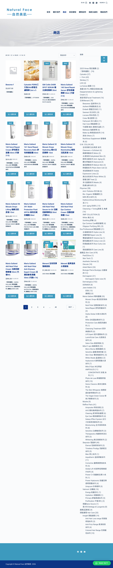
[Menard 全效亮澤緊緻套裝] (49, 249)
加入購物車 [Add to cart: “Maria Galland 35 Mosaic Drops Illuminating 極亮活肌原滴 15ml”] (67, 174)
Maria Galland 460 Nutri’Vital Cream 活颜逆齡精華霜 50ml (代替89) (12, 269)
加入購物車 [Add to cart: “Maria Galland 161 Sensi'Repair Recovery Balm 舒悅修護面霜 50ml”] (30, 174)
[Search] (103, 3)
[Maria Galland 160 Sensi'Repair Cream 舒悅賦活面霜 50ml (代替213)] (13, 130)
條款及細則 (93, 12)
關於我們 (56, 12)
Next (71, 307)
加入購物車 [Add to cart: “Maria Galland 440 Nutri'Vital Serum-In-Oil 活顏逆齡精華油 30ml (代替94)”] (49, 234)
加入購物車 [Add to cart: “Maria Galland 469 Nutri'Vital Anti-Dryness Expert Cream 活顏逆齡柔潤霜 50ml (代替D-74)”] (30, 296)
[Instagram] (93, 3)
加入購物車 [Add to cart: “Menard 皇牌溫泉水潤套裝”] (67, 296)
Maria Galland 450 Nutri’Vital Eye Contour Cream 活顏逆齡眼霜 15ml (67, 209)
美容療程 (72, 12)
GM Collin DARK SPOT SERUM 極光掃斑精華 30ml (49, 87)
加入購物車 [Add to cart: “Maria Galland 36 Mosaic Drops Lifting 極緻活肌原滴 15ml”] (12, 234)
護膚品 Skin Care (49, 229)
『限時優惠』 (10, 92)
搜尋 (81, 55)
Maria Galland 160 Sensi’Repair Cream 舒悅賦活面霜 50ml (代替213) (13, 150)
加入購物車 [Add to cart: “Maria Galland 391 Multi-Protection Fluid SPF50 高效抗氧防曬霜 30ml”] (30, 234)
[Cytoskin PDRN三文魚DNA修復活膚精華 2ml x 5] (31, 70)
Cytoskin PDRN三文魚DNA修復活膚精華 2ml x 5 (31, 87)
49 (56, 307)
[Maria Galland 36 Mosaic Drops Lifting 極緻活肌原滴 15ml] (13, 190)
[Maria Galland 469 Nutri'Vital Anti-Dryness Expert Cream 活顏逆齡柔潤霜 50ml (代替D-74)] (31, 249)
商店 (64, 12)
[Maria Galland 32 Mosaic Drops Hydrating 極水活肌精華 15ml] (49, 130)
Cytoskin (36, 97)
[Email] (84, 552)
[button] (102, 563)
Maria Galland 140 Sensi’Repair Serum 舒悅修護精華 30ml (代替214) (68, 90)
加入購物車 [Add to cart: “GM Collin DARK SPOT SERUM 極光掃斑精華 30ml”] (49, 114)
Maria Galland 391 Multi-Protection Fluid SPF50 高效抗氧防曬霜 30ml (31, 209)
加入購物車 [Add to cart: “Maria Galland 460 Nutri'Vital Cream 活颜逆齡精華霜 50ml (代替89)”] (12, 296)
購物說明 (82, 12)
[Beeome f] (13, 70)
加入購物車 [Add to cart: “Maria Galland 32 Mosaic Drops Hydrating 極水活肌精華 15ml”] (49, 174)
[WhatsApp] (96, 3)
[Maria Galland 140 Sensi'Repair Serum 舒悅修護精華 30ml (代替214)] (68, 70)
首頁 (48, 12)
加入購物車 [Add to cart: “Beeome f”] (12, 114)
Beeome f (10, 85)
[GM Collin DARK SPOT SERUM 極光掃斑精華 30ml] (49, 70)
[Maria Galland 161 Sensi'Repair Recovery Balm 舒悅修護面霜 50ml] (31, 130)
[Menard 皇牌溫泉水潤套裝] (68, 249)
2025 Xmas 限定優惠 (48, 274)
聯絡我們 (103, 12)
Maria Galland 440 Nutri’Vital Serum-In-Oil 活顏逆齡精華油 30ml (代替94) (49, 209)
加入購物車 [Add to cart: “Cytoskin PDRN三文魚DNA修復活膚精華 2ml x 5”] (30, 114)
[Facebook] (90, 3)
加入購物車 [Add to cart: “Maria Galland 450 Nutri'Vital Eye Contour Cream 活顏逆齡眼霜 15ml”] (67, 234)
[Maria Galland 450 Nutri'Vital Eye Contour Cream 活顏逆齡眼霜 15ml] (68, 190)
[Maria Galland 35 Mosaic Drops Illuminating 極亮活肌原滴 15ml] (68, 130)
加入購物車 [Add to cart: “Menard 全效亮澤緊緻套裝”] (49, 296)
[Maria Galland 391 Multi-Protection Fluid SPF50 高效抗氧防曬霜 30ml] (31, 190)
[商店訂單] (67, 55)
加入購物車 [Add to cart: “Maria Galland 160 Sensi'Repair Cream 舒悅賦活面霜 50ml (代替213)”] (12, 174)
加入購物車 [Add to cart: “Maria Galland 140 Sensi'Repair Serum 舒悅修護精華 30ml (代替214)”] (67, 114)
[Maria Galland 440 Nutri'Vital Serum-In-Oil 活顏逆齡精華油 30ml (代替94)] (49, 190)
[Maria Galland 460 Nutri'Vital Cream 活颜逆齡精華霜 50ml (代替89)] (13, 249)
